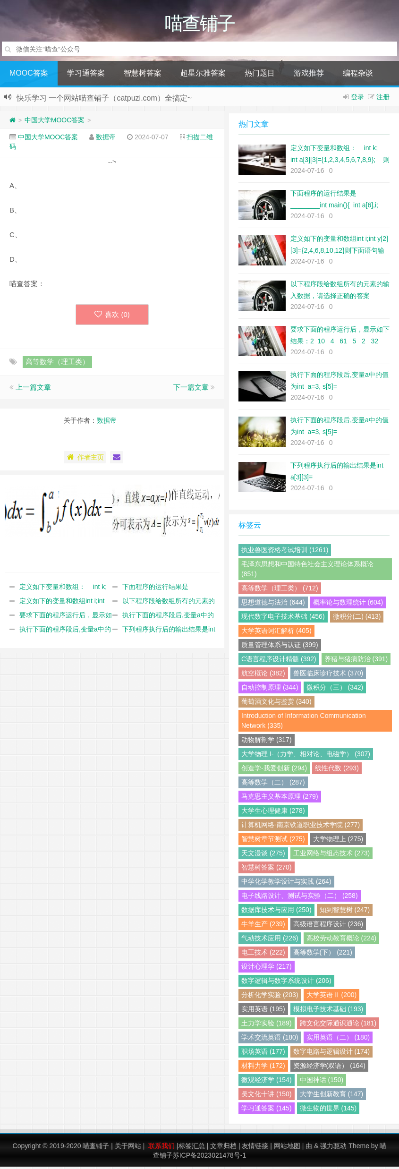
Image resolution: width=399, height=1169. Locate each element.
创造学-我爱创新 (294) (274, 770)
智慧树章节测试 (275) (273, 841)
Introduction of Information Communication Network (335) (303, 723)
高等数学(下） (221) (322, 954)
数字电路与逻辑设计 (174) (331, 1054)
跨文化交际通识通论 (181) (338, 1025)
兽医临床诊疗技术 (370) (328, 675)
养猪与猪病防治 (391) (356, 661)
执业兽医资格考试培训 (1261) (284, 552)
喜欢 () (112, 317)
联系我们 (161, 1148)
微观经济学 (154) (266, 1082)
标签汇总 (191, 1148)
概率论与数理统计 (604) (348, 604)
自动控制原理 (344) (269, 689)
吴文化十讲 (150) (266, 1096)
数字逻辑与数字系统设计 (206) (286, 983)
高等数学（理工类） (57, 364)
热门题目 (260, 75)
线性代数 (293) (337, 770)
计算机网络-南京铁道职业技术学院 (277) (300, 827)
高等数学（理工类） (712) (279, 590)
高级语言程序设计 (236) (328, 926)
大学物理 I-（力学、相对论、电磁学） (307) (305, 756)
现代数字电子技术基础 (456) (283, 619)
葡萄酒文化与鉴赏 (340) (276, 704)
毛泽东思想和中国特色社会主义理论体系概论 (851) (307, 571)
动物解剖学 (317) (266, 742)
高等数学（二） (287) (273, 784)
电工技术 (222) (263, 954)
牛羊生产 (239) (263, 926)
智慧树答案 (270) (266, 869)
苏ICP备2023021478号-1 (209, 1157)
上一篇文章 (33, 389)
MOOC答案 (28, 75)
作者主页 (85, 459)
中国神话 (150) (322, 1082)
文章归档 (223, 1148)
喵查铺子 (96, 1148)
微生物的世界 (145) (328, 1110)
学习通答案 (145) (266, 1110)
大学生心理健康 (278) (273, 813)
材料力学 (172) (263, 1068)
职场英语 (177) (263, 1054)
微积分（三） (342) (335, 689)
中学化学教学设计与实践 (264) (286, 883)
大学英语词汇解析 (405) (276, 633)
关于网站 (128, 1148)
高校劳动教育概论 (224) (341, 940)
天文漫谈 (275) (263, 855)
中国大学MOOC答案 (55, 122)
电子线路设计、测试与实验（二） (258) (299, 898)
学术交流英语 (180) (269, 1039)
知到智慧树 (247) (345, 912)
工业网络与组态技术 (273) (331, 855)
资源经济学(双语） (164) (329, 1068)
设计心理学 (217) (266, 969)
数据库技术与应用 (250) (276, 912)
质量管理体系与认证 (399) (279, 647)
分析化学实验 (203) (269, 997)
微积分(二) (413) (357, 619)
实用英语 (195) (263, 1011)
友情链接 (255, 1148)
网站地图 (287, 1148)
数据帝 (106, 139)
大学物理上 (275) (338, 841)
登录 (357, 99)
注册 (383, 99)
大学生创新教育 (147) (332, 1096)
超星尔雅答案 (203, 75)
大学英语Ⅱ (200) (331, 997)
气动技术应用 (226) (269, 940)
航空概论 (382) (263, 675)
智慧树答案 (142, 75)
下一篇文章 (191, 389)
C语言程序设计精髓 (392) (278, 661)
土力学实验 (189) (266, 1025)
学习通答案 (86, 75)
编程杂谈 (358, 75)
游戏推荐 (309, 75)
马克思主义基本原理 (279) (279, 798)
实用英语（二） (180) (338, 1039)
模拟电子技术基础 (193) (328, 1011)
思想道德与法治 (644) (273, 604)
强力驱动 (333, 1148)
